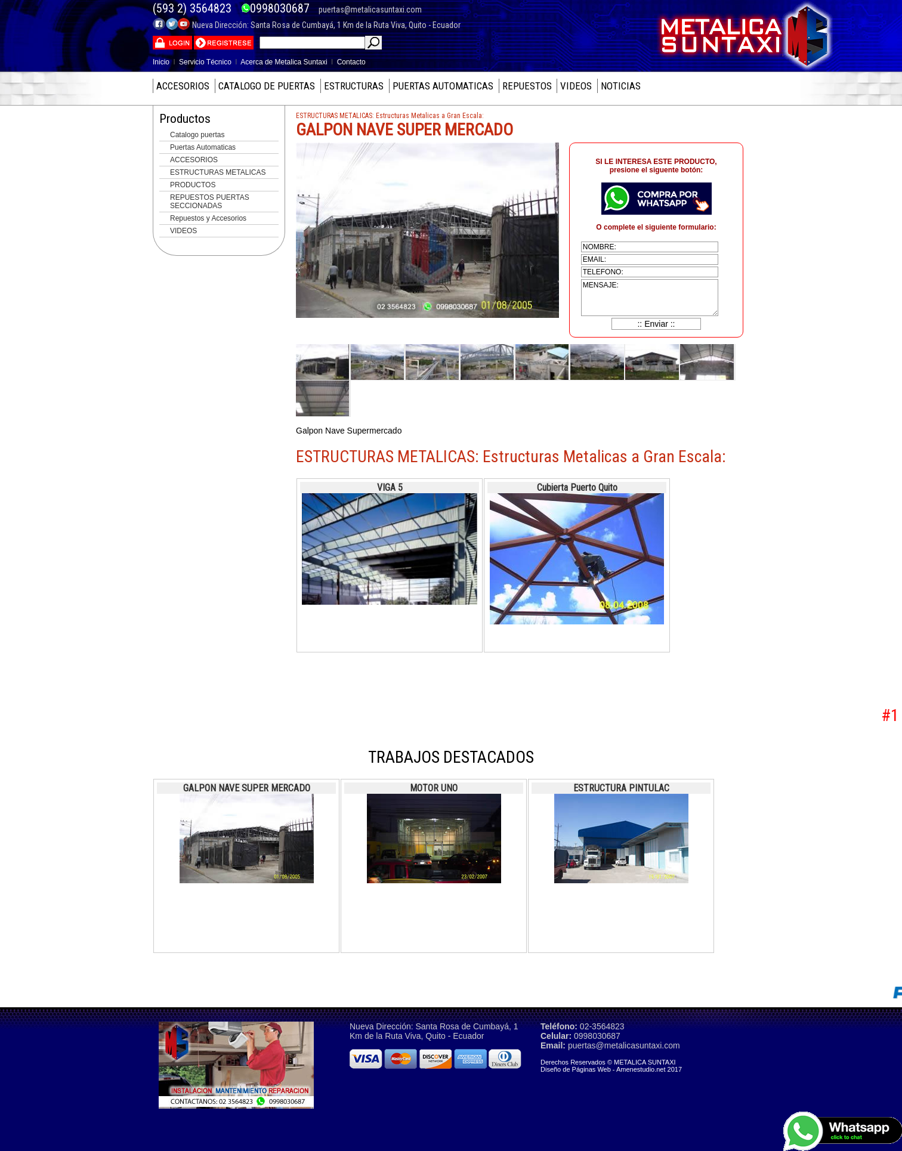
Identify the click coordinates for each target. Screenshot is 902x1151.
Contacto (351, 62)
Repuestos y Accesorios (208, 218)
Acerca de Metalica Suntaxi (283, 62)
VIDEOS (183, 231)
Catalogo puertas (197, 135)
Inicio (161, 62)
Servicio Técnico (205, 62)
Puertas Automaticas (203, 147)
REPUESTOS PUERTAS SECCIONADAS (209, 201)
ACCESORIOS (194, 160)
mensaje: (650, 297)
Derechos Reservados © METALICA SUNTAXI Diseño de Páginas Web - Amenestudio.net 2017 (611, 1066)
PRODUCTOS (192, 185)
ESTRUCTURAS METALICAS (217, 172)
